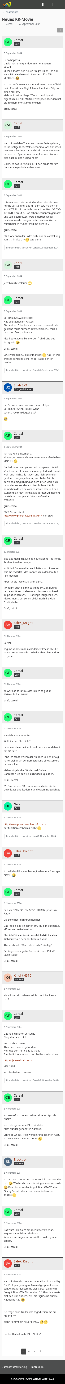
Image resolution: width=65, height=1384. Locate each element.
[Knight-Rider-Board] (6, 4)
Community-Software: (32, 1378)
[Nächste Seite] (41, 1351)
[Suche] (43, 4)
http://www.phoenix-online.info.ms (23, 824)
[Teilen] (60, 30)
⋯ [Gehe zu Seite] (29, 1351)
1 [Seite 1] (23, 1351)
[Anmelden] (51, 4)
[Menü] (60, 4)
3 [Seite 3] (34, 1351)
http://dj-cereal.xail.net (16, 1060)
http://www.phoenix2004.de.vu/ (22, 515)
